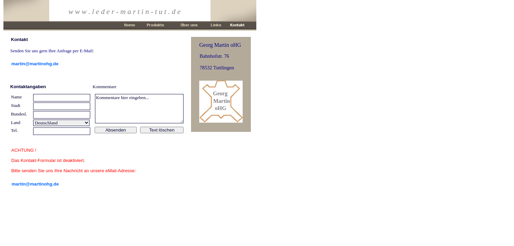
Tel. (14, 130)
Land (15, 122)
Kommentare (105, 86)
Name (16, 96)
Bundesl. (19, 114)
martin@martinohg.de (35, 184)
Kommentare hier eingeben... (139, 108)
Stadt (15, 105)
